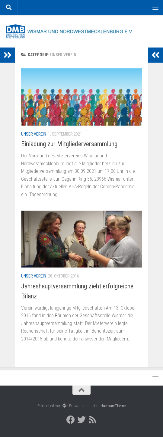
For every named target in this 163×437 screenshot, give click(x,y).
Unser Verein (33, 134)
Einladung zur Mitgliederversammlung (69, 144)
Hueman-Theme (113, 405)
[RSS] (92, 420)
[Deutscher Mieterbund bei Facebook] (70, 420)
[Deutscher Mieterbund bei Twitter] (81, 420)
